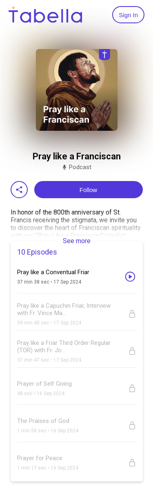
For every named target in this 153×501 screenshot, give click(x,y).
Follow (88, 189)
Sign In (128, 14)
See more (77, 241)
